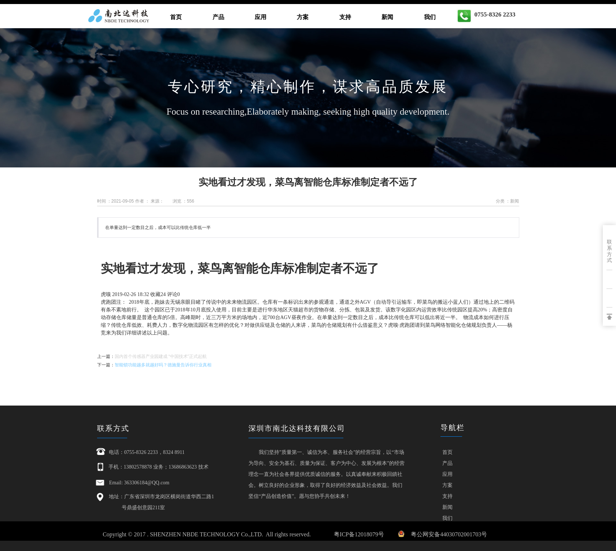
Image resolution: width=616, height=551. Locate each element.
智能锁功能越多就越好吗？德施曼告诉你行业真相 (163, 364)
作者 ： (142, 201)
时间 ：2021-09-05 (115, 201)
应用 (260, 17)
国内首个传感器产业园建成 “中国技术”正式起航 (161, 356)
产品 (218, 17)
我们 (430, 17)
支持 (345, 17)
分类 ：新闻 (507, 201)
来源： (157, 201)
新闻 (387, 17)
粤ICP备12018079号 (359, 534)
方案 (303, 17)
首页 (176, 17)
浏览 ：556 (183, 201)
